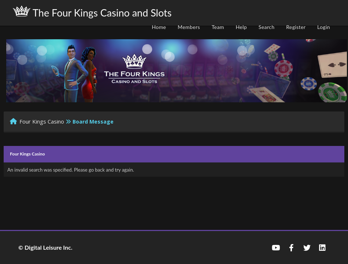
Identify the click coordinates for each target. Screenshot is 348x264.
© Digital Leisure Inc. (45, 247)
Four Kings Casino (41, 121)
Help (241, 27)
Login (323, 27)
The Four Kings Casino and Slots (92, 12)
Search (267, 27)
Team (218, 27)
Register (296, 27)
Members (189, 27)
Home (159, 27)
